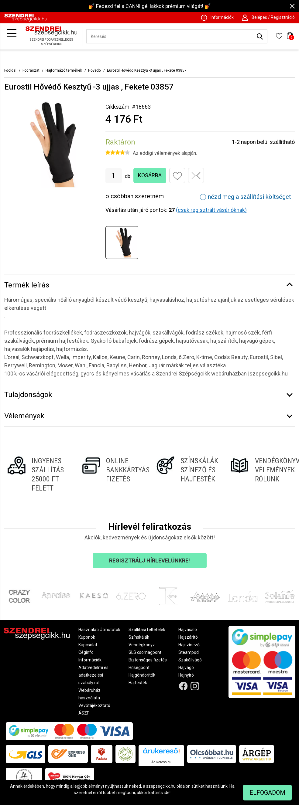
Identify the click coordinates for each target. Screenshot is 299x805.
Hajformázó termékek (64, 70)
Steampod (188, 652)
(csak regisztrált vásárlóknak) (211, 210)
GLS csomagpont (145, 652)
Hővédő (94, 70)
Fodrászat (31, 70)
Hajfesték (138, 682)
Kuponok (86, 637)
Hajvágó (186, 667)
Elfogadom (267, 792)
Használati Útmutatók (99, 629)
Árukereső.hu (161, 762)
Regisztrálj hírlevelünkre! (149, 560)
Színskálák (139, 637)
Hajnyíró (186, 675)
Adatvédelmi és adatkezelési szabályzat (93, 675)
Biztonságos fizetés (148, 659)
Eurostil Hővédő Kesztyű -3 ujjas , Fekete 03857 (147, 70)
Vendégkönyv (142, 644)
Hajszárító (188, 637)
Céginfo (86, 652)
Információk (89, 659)
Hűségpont (139, 667)
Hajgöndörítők (142, 675)
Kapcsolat (87, 644)
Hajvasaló (187, 629)
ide (167, 792)
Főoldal (10, 70)
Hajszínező (189, 644)
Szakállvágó (190, 659)
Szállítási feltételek (147, 629)
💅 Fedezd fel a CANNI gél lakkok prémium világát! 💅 (149, 6)
